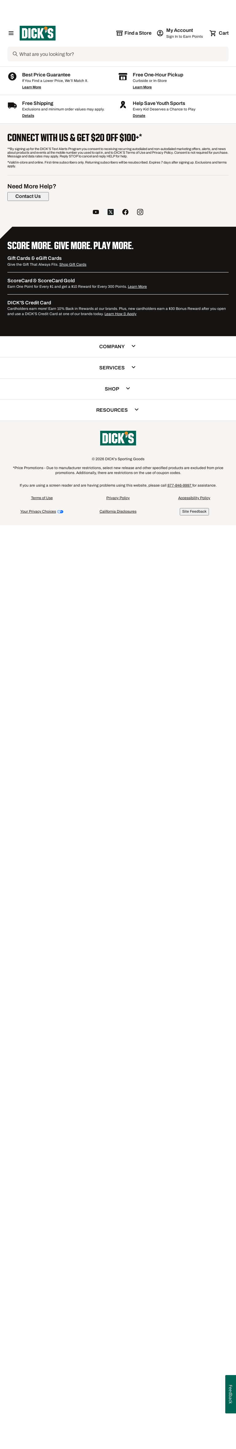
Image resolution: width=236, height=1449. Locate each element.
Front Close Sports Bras (41, 968)
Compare (39, 425)
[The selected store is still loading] (133, 33)
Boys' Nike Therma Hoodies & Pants (166, 968)
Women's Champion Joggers (45, 980)
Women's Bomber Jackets (117, 962)
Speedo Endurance (95, 980)
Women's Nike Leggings (41, 974)
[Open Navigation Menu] (11, 33)
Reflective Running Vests (136, 986)
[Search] (123, 54)
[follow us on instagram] (140, 1147)
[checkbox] (41, 425)
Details (28, 1050)
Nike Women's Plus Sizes (147, 974)
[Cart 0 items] (219, 33)
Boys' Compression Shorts (93, 974)
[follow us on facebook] (125, 1147)
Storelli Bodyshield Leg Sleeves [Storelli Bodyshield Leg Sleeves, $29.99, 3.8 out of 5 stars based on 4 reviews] (117, 768)
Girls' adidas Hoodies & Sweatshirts (52, 962)
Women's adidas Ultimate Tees (97, 968)
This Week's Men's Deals (141, 980)
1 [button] (225, 891)
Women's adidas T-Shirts (188, 986)
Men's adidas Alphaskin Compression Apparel (63, 986)
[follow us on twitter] (110, 1147)
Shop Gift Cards (72, 1199)
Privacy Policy (118, 1433)
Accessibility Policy (194, 1433)
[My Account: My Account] (180, 33)
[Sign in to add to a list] (65, 237)
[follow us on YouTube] (96, 1147)
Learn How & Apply (120, 1249)
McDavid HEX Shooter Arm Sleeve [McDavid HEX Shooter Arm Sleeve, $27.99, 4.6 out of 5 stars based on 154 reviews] (113, 552)
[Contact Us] (28, 1131)
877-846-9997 (179, 1420)
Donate (139, 1050)
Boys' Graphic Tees (164, 962)
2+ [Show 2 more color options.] (134, 319)
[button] (36, 179)
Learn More (31, 1022)
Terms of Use (42, 1433)
